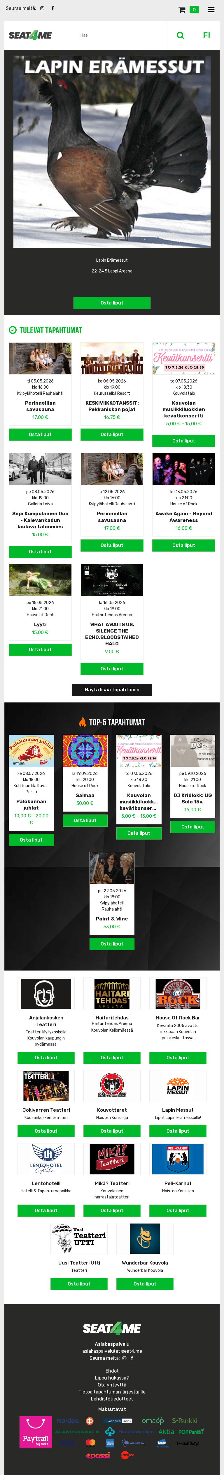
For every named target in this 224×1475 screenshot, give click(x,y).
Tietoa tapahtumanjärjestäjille (112, 1390)
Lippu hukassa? (112, 1376)
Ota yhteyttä (112, 1383)
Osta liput (112, 299)
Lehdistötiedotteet (112, 1397)
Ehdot (112, 1369)
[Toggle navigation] (211, 10)
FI (206, 35)
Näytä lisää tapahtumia (112, 688)
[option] (112, 181)
